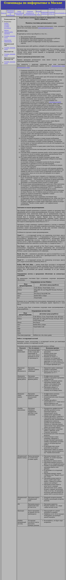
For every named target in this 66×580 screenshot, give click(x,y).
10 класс (6, 25)
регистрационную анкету (45, 28)
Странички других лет (51, 13)
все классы (7, 28)
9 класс (6, 23)
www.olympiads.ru (59, 8)
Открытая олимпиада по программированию (30, 13)
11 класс (6, 26)
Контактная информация (8, 40)
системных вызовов (55, 102)
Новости (3, 13)
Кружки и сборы (38, 13)
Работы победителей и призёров (8, 32)
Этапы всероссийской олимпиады (19, 13)
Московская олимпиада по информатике (10, 13)
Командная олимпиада (44, 13)
